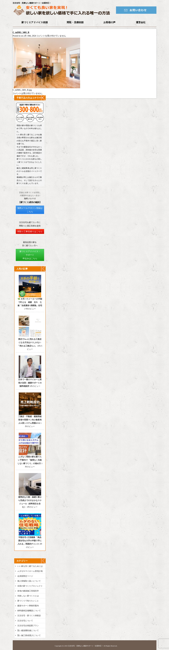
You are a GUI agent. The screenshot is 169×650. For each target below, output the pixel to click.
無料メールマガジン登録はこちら (30, 210)
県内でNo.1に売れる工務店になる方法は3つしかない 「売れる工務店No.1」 (30, 342)
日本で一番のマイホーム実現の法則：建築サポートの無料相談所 (30, 382)
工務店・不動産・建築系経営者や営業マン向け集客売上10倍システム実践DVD (30, 419)
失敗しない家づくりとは (28, 596)
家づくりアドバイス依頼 (34, 22)
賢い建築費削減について (28, 630)
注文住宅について (25, 620)
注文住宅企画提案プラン (28, 625)
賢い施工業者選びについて (29, 635)
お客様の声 (109, 22)
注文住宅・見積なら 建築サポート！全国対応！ (85, 646)
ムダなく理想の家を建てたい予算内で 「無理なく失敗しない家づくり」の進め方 (30, 460)
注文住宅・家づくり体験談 (29, 615)
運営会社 (140, 22)
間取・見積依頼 (75, 22)
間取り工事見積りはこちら (30, 231)
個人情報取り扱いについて (29, 581)
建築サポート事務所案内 (28, 606)
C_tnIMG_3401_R (21, 32)
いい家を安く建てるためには (30, 566)
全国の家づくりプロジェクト (30, 586)
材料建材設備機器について (29, 610)
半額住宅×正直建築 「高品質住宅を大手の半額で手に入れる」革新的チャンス (30, 540)
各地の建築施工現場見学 (28, 591)
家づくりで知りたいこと (28, 601)
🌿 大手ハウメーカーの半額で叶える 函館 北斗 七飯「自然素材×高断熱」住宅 (30, 302)
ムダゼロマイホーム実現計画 (30, 571)
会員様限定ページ (25, 576)
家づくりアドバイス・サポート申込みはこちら (29, 255)
